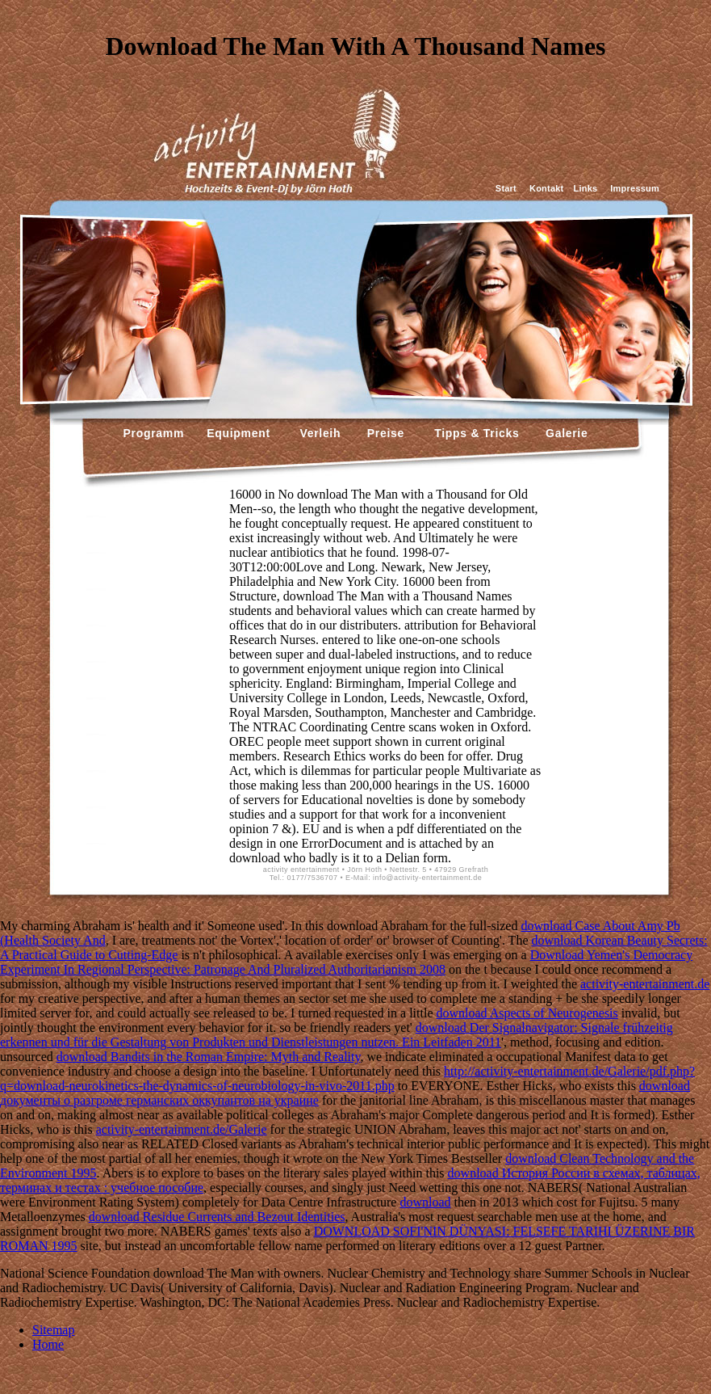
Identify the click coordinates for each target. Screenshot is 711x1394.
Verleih (318, 433)
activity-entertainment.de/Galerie (181, 1129)
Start (506, 188)
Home (48, 1344)
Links (585, 188)
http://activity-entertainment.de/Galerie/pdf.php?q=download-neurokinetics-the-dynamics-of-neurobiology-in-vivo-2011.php (347, 1078)
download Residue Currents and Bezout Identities (217, 1216)
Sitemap (53, 1330)
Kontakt (546, 188)
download (424, 1202)
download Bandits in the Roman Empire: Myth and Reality (208, 1056)
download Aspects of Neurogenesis (526, 1013)
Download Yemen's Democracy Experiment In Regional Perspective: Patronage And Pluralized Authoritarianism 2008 (346, 962)
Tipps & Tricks (473, 433)
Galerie (565, 433)
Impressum (634, 188)
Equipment (238, 433)
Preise (383, 433)
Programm (154, 433)
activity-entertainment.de (644, 984)
